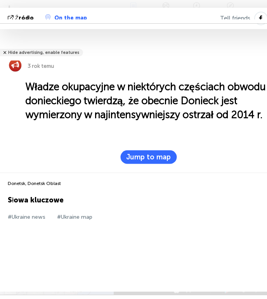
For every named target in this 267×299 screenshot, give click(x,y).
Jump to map (148, 157)
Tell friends (235, 18)
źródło (21, 18)
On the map (66, 17)
